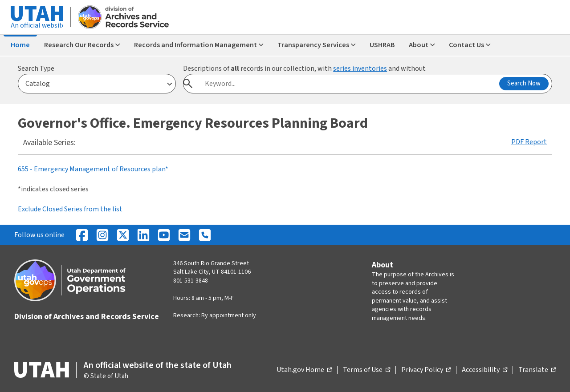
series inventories (360, 68)
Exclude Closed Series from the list (70, 209)
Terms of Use (366, 370)
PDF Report (529, 142)
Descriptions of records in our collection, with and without (304, 68)
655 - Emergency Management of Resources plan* (93, 169)
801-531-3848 (190, 280)
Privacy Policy (426, 370)
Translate (537, 370)
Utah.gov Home (304, 370)
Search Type (36, 68)
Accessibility (484, 370)
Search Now (524, 83)
